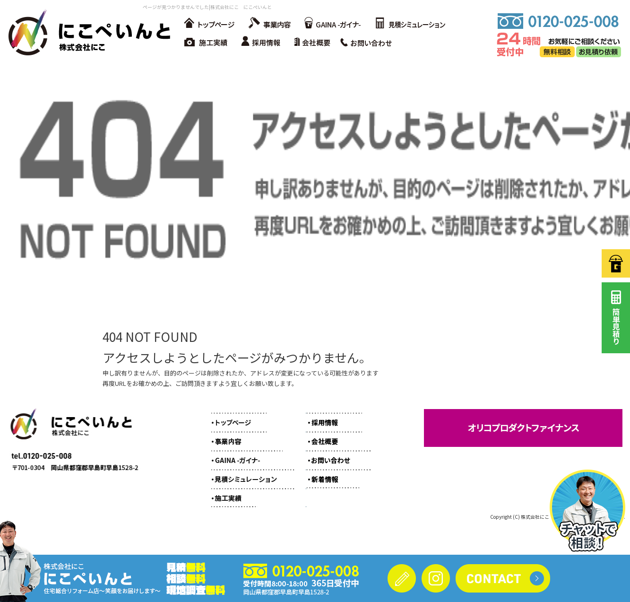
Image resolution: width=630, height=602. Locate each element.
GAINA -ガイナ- (331, 23)
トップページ (209, 23)
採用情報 (263, 42)
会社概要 (315, 42)
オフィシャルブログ (331, 474)
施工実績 (206, 42)
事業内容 (268, 23)
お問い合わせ (369, 42)
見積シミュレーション (409, 23)
